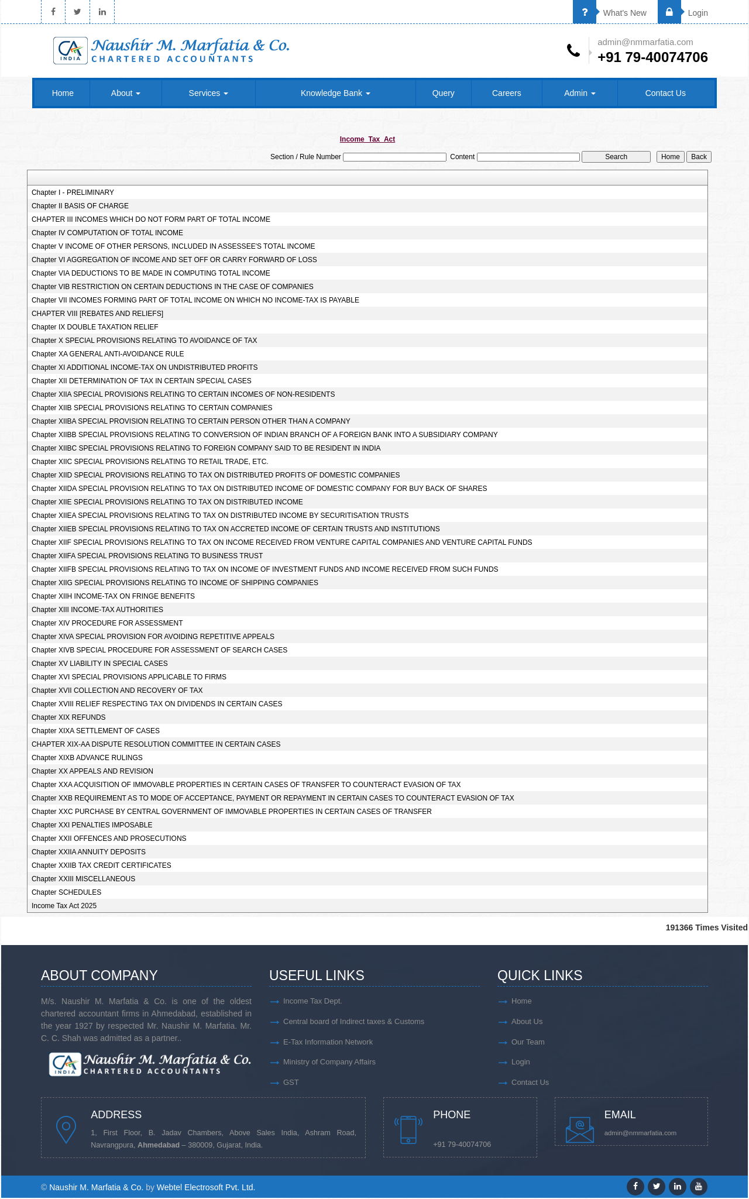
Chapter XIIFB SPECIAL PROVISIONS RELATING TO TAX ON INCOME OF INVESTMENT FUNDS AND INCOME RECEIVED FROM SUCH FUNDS (265, 570)
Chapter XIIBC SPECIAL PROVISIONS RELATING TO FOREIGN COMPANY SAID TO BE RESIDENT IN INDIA (206, 449)
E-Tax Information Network (328, 1042)
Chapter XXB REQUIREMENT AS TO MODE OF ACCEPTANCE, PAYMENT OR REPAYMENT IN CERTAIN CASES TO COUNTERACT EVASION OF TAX (273, 799)
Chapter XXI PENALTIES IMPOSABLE (92, 826)
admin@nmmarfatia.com (641, 1134)
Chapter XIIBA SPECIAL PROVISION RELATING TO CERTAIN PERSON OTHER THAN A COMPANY (191, 422)
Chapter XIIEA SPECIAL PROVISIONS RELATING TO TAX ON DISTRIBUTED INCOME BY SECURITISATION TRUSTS (220, 516)
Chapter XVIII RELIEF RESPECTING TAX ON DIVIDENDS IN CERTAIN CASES (157, 704)
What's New (610, 13)
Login (683, 13)
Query (443, 93)
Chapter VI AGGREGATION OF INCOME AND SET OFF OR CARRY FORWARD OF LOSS (174, 260)
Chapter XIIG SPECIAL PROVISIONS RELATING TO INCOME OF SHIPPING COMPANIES (175, 583)
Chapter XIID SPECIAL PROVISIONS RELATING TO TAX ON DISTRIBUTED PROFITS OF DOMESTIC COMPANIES (216, 476)
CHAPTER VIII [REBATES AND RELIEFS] (97, 314)
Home (63, 93)
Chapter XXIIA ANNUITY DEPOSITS (89, 852)
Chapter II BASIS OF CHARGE (80, 206)
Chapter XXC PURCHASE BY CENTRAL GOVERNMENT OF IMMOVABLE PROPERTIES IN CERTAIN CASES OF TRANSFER (232, 812)
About (125, 93)
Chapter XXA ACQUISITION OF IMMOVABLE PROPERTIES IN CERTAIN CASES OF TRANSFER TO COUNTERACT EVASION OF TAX (246, 785)
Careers (506, 93)
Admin (580, 93)
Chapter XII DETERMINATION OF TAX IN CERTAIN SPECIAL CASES (142, 381)
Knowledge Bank (335, 93)
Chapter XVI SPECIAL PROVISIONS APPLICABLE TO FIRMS (129, 678)
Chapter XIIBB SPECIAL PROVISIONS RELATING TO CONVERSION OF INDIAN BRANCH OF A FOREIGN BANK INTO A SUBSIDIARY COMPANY (265, 435)
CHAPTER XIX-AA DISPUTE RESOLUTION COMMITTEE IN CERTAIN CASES (156, 745)
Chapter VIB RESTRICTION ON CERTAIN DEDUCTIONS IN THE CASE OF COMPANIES (173, 287)
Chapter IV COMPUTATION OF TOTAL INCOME (107, 233)
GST (291, 1083)
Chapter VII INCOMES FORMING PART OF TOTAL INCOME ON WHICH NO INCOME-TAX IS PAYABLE (195, 301)
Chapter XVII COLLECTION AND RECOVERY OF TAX (117, 691)
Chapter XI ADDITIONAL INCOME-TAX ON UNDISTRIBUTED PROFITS (145, 368)
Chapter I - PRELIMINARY (73, 193)
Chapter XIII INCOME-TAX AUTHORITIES (97, 610)
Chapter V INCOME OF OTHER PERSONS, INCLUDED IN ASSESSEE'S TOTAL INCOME (173, 247)
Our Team (528, 1042)
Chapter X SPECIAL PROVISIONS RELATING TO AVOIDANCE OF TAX (144, 341)
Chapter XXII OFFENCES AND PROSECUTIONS (109, 839)
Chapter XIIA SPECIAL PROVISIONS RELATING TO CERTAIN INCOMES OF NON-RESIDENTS (183, 395)
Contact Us (665, 93)
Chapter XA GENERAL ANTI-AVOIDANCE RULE (108, 355)
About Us (526, 1022)
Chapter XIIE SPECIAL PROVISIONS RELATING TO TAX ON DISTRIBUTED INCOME (167, 503)
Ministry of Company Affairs (329, 1063)
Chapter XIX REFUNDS (69, 718)
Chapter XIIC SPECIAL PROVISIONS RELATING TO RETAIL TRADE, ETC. (150, 462)
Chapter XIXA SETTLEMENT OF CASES (96, 731)
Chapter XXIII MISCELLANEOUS (83, 879)
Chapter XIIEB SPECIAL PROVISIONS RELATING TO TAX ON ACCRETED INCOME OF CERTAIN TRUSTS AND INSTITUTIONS (236, 529)
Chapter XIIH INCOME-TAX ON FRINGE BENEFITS (113, 597)
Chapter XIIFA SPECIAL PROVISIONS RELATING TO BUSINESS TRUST (147, 556)
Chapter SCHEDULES (66, 893)
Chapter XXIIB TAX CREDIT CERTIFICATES (101, 866)
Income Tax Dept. (312, 1001)
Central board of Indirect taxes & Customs (353, 1022)
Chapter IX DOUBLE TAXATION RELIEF (95, 328)
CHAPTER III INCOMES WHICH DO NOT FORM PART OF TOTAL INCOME (151, 220)
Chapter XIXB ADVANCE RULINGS (87, 758)
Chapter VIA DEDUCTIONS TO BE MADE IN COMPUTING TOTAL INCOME (151, 274)
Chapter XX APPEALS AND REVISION (92, 772)
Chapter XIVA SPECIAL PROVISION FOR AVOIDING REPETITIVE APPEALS (153, 637)
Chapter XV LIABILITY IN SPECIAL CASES (100, 664)
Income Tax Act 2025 (64, 906)
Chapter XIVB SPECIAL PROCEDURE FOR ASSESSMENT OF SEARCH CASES (159, 651)
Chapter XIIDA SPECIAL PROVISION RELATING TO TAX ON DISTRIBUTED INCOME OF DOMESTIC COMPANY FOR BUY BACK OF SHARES (259, 489)
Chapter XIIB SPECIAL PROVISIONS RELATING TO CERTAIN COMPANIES (152, 408)
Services (209, 93)
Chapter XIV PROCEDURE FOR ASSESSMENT (107, 624)
